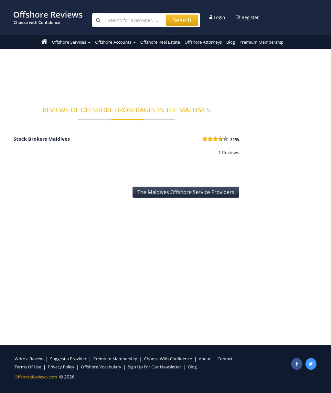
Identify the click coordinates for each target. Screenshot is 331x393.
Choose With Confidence (168, 359)
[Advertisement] (131, 73)
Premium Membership (261, 42)
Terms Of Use (28, 367)
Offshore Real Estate (160, 42)
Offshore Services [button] (71, 42)
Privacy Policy (61, 367)
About (205, 359)
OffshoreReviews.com (36, 377)
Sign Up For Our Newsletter (154, 367)
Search (182, 20)
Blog (230, 42)
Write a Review (29, 359)
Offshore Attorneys (203, 42)
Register (247, 17)
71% (234, 139)
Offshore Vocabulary (101, 367)
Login (217, 17)
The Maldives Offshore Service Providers (185, 192)
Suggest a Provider (68, 359)
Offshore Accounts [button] (115, 42)
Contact (225, 359)
